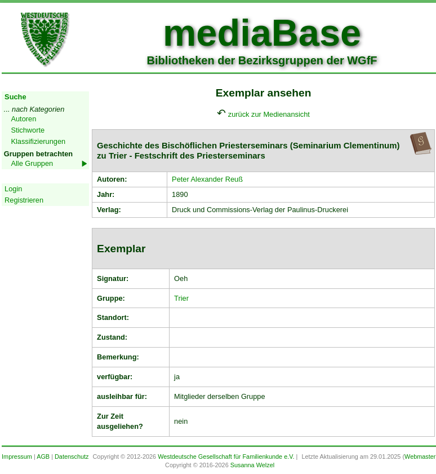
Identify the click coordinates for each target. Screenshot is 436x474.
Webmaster (419, 456)
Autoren (23, 119)
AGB (43, 456)
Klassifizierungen (38, 141)
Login (13, 189)
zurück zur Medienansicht (269, 114)
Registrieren (24, 200)
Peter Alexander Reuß (207, 179)
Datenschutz (71, 456)
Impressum (17, 456)
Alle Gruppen (32, 163)
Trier (181, 298)
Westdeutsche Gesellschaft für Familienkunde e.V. (226, 456)
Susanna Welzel (252, 465)
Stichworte (28, 130)
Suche (15, 97)
